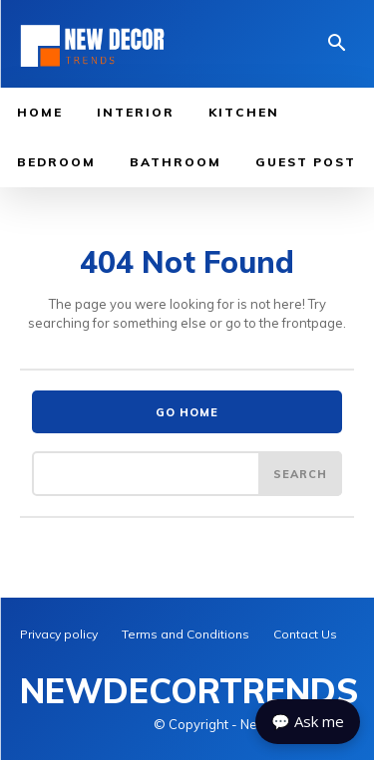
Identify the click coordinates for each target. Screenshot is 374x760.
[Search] (300, 473)
